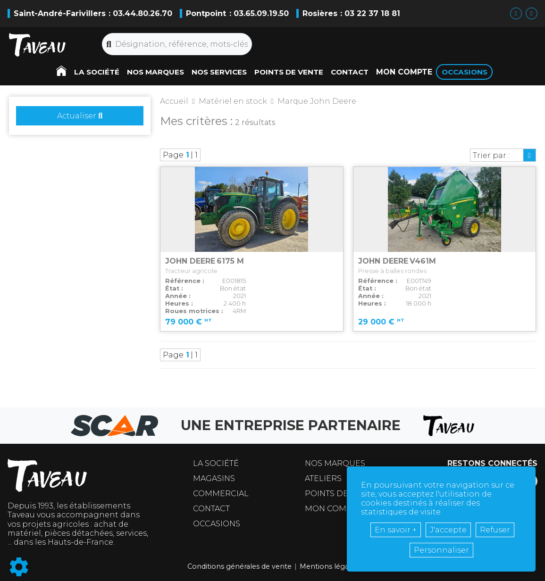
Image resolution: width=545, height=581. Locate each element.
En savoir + (396, 529)
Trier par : (491, 155)
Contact (211, 508)
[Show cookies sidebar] (18, 566)
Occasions (216, 523)
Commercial (221, 493)
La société (216, 463)
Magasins (214, 478)
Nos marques (335, 463)
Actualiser (79, 115)
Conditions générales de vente (239, 566)
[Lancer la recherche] (108, 44)
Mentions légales (329, 566)
